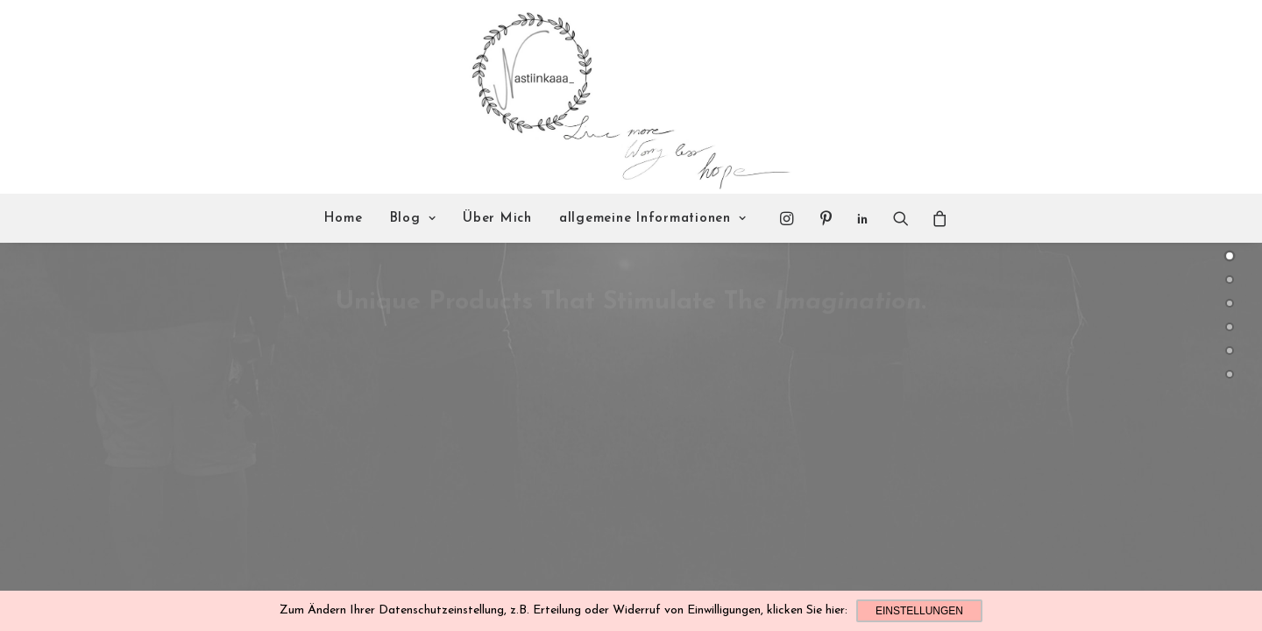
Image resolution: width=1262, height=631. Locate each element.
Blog (413, 218)
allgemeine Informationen (653, 218)
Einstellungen (919, 611)
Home (343, 218)
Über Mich (497, 218)
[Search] (901, 218)
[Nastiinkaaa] (628, 97)
